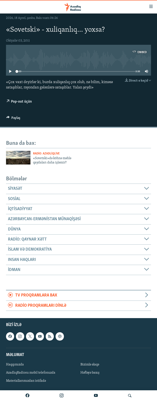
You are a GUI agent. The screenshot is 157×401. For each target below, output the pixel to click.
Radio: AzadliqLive (46, 153)
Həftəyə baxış (90, 372)
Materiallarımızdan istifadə (26, 381)
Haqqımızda (15, 364)
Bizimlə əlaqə (89, 364)
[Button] (13, 119)
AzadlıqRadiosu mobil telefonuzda (30, 372)
